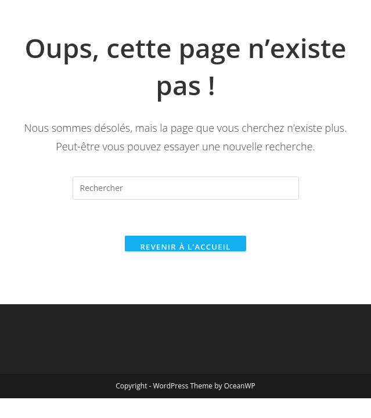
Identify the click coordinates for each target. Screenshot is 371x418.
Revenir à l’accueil (185, 247)
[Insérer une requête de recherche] (186, 188)
